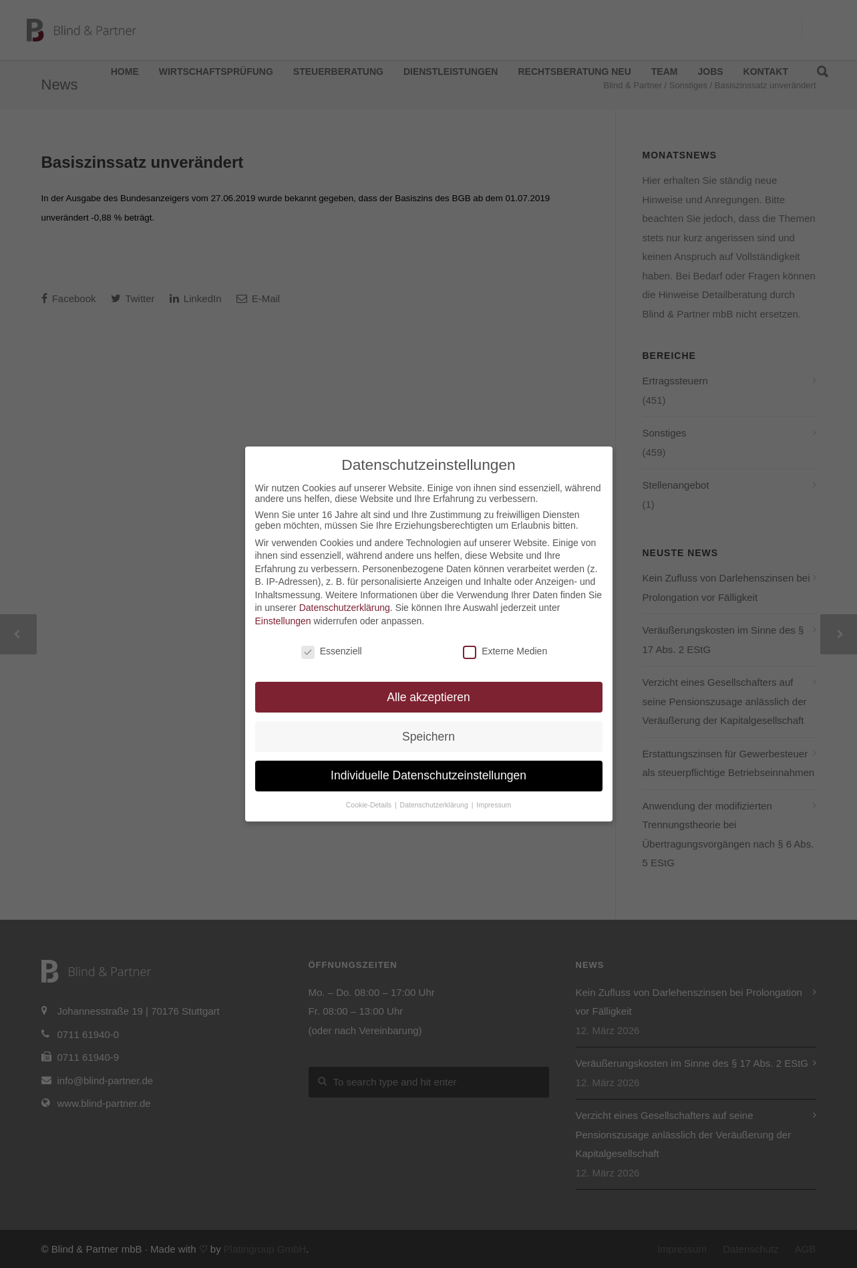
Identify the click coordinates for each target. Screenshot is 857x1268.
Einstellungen (283, 621)
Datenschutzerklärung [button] (435, 805)
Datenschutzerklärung (344, 607)
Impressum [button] (493, 805)
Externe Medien (505, 651)
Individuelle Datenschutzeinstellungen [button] (428, 775)
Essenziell (331, 651)
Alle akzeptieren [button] (428, 697)
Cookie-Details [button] (369, 805)
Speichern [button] (428, 736)
